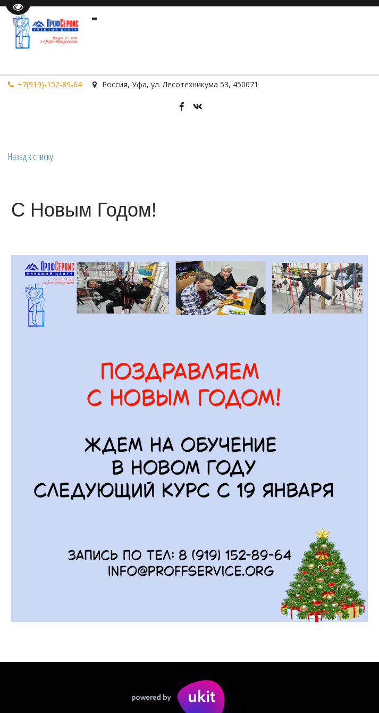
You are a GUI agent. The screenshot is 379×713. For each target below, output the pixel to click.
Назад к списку (30, 156)
